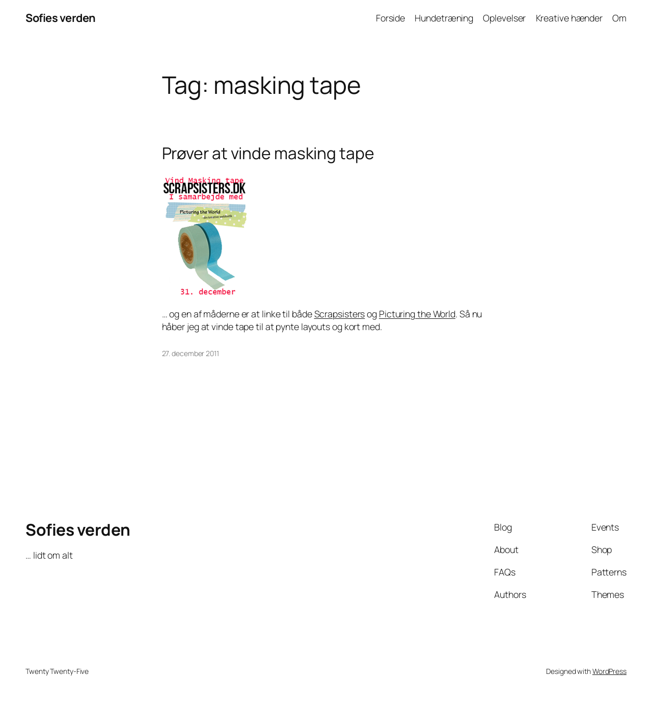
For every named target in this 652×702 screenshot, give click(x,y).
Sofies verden (60, 18)
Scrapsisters (339, 314)
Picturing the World (417, 314)
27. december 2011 (190, 353)
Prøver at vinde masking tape (268, 153)
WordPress (609, 671)
